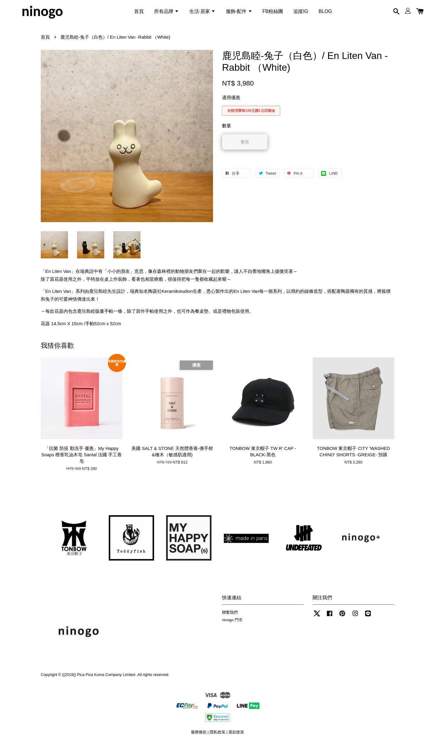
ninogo (42, 13)
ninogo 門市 (232, 625)
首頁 (139, 13)
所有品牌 (166, 13)
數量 (226, 131)
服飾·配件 (239, 13)
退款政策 (236, 737)
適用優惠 (231, 102)
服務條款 (199, 737)
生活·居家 (202, 13)
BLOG (325, 13)
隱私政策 (217, 737)
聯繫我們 (230, 618)
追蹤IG (300, 13)
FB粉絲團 (273, 13)
